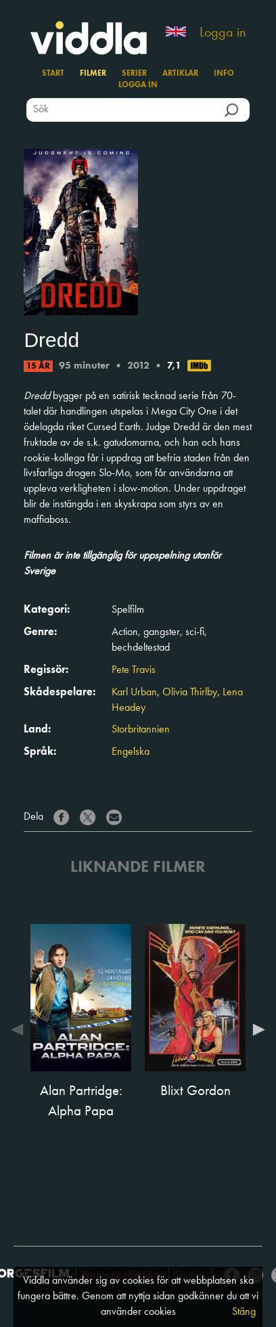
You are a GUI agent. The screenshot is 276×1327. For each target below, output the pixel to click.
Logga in (223, 33)
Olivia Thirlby (189, 692)
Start (53, 74)
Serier (134, 74)
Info (224, 74)
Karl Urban (134, 692)
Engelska (131, 752)
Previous (20, 1029)
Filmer (93, 74)
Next (255, 1029)
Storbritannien (141, 729)
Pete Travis (134, 670)
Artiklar (180, 74)
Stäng (244, 1312)
